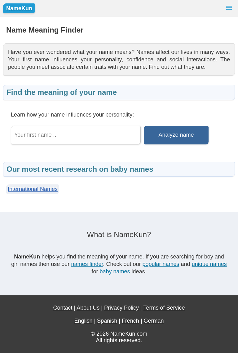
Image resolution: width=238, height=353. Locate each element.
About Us (88, 308)
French (130, 321)
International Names (33, 189)
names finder (87, 264)
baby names (114, 271)
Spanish (107, 321)
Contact (63, 308)
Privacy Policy (121, 308)
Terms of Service (164, 308)
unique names (209, 264)
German (154, 321)
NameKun (19, 8)
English (83, 321)
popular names (161, 264)
